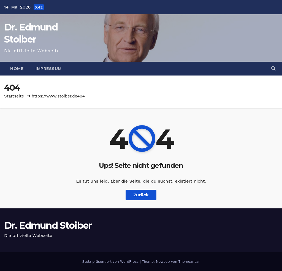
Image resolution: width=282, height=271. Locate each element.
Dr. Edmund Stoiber (47, 225)
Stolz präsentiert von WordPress (111, 261)
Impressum (49, 68)
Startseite (14, 96)
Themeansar (189, 261)
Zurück (141, 194)
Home (16, 68)
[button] (273, 68)
